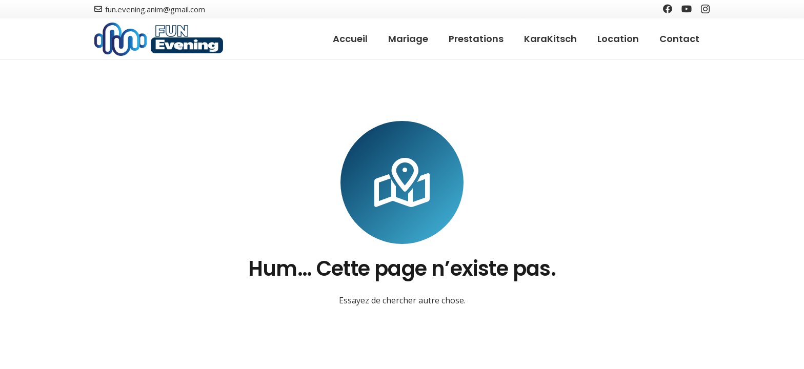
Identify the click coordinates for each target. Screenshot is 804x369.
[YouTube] (686, 8)
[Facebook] (667, 8)
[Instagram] (705, 9)
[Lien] (158, 39)
